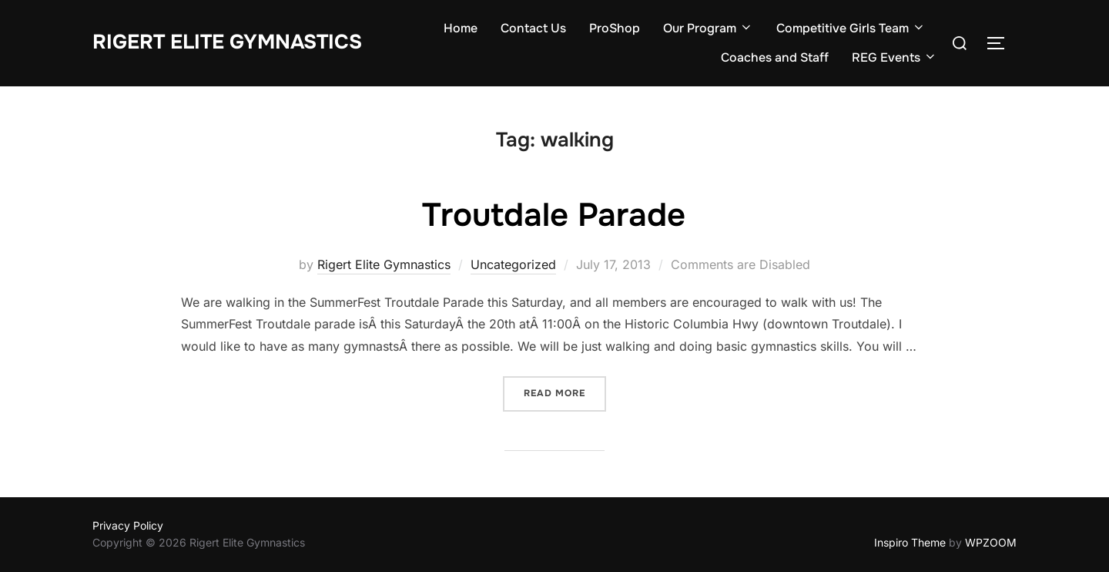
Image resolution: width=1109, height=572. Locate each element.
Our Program (708, 28)
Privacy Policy (127, 525)
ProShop (614, 28)
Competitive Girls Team (851, 28)
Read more (554, 393)
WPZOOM (991, 542)
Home (460, 28)
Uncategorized (513, 264)
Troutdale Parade (553, 215)
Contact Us (533, 28)
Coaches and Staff (775, 57)
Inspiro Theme (910, 542)
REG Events (894, 57)
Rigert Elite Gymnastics (227, 42)
